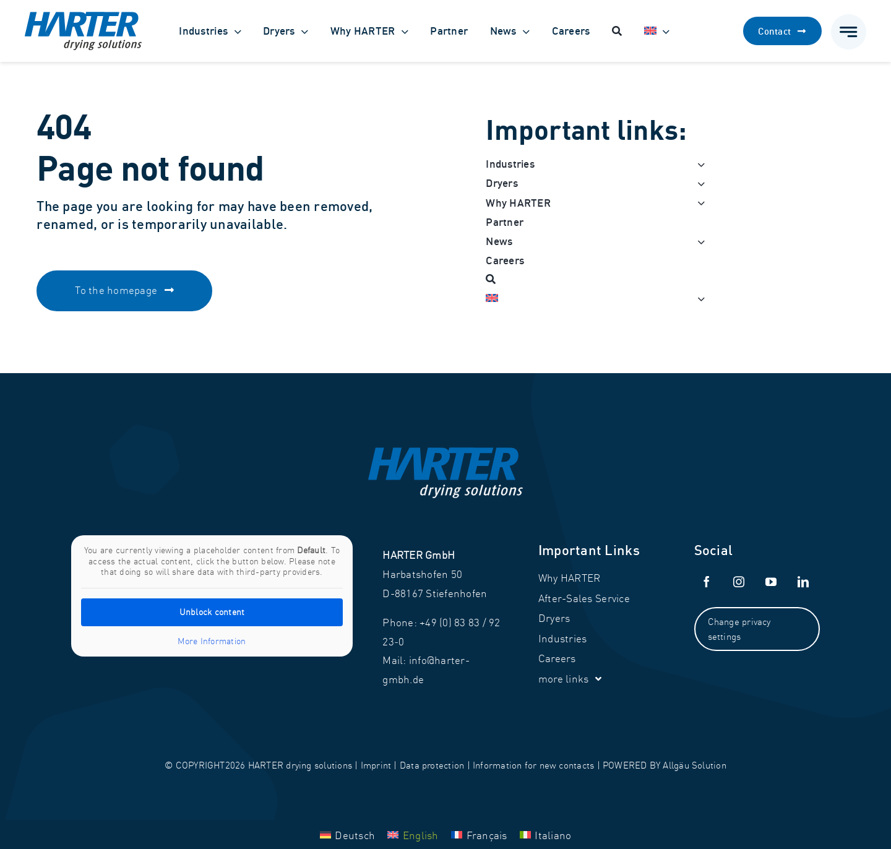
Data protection (432, 765)
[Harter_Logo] (83, 17)
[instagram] (739, 582)
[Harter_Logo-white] (445, 452)
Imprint (376, 765)
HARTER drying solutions (300, 765)
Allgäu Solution (694, 765)
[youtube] (772, 582)
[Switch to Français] (479, 834)
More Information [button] (212, 641)
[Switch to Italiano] (546, 834)
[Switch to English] (413, 834)
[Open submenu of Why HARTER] (698, 203)
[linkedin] (804, 582)
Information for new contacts (533, 765)
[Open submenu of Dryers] (698, 183)
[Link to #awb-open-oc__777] (848, 32)
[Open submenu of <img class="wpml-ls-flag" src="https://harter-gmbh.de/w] (698, 298)
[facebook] (707, 582)
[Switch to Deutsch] (348, 834)
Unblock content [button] (212, 612)
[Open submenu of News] (698, 241)
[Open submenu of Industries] (698, 164)
